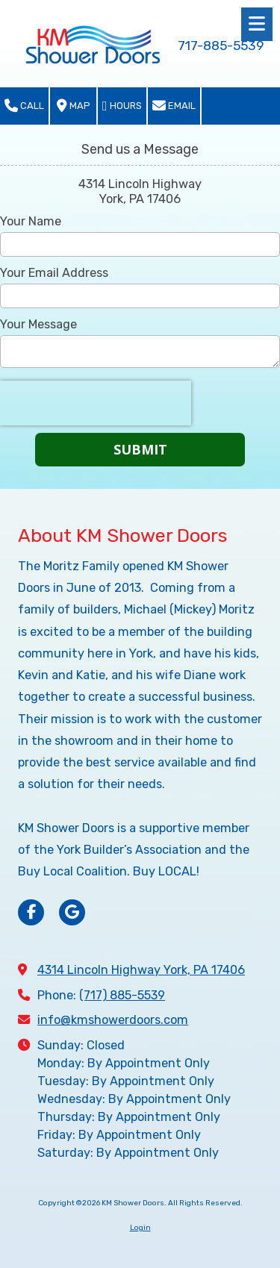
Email (174, 106)
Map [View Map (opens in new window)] (73, 106)
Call (24, 106)
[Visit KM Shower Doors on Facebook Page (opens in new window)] (31, 912)
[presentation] (95, 403)
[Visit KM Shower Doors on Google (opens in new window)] (72, 912)
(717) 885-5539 (122, 995)
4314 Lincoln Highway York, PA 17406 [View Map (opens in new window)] (141, 970)
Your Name (30, 221)
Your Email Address (54, 273)
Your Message (38, 324)
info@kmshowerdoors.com (112, 1020)
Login (140, 1227)
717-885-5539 (221, 45)
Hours (122, 106)
